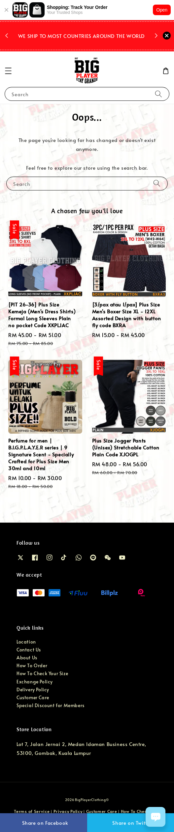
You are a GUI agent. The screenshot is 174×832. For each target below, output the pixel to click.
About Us (27, 657)
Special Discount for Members (51, 705)
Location (26, 642)
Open (161, 10)
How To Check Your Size (42, 673)
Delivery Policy (33, 689)
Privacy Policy (68, 811)
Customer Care (33, 697)
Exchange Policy (35, 681)
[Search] (158, 93)
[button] (8, 71)
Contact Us (29, 649)
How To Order (32, 665)
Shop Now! (83, 44)
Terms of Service (32, 811)
